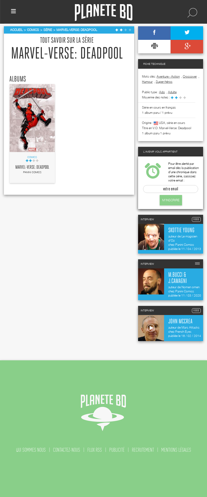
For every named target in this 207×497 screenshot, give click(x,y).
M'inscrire (170, 200)
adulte (172, 92)
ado (162, 92)
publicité (117, 450)
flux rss (94, 450)
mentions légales (176, 450)
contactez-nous (66, 450)
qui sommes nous (31, 450)
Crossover (190, 76)
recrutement (143, 450)
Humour (147, 82)
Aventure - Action (168, 76)
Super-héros (164, 82)
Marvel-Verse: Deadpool (32, 167)
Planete (103, 12)
